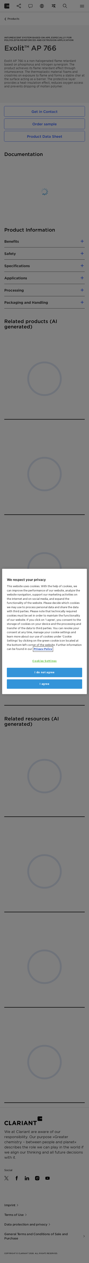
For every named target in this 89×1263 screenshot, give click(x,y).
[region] (44, 631)
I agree (44, 684)
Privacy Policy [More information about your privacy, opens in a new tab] (43, 649)
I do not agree (44, 672)
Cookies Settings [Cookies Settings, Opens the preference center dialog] (44, 661)
